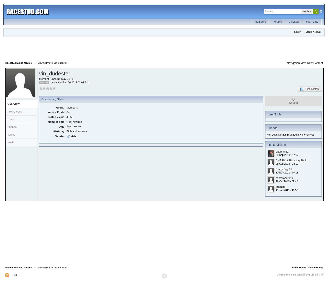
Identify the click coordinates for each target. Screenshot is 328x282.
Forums (277, 21)
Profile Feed (15, 111)
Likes (11, 119)
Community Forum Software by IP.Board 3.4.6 (300, 274)
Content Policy (298, 267)
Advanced (321, 11)
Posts (11, 142)
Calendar (294, 21)
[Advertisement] (81, 48)
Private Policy (315, 267)
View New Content (312, 63)
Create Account (313, 32)
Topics (11, 134)
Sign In (297, 32)
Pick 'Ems (312, 21)
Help (15, 275)
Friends (12, 126)
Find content (309, 89)
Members (260, 21)
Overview (14, 103)
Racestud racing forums (18, 267)
